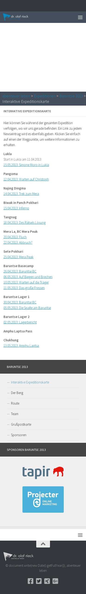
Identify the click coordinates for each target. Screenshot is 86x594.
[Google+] (55, 581)
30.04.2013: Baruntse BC (19, 302)
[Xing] (47, 581)
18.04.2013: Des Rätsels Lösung (24, 222)
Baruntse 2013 (71, 96)
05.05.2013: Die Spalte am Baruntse (27, 308)
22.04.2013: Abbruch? (17, 242)
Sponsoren (18, 435)
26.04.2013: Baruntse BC (19, 271)
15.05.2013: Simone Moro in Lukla (26, 165)
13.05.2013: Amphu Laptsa (21, 345)
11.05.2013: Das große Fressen (24, 288)
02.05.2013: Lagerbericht (20, 322)
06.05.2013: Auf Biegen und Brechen (28, 277)
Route (15, 403)
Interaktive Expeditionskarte (30, 382)
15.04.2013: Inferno (16, 208)
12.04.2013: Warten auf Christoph (26, 179)
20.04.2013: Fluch (15, 237)
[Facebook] (31, 581)
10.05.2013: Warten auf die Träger (26, 282)
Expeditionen (44, 96)
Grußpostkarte (21, 424)
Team (14, 414)
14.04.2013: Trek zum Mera (21, 194)
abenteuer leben (16, 96)
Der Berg (17, 393)
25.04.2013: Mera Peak (18, 257)
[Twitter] (39, 581)
